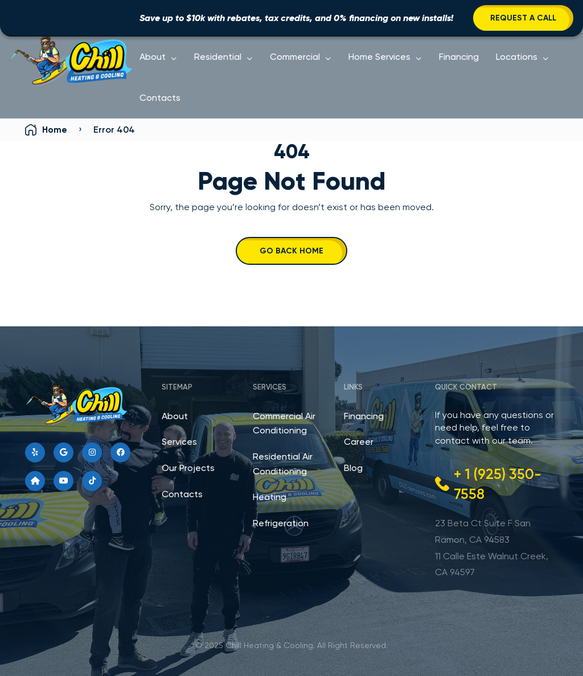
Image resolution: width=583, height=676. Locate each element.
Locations (516, 56)
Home (54, 129)
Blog (353, 467)
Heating (269, 496)
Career (358, 441)
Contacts (159, 97)
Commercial (295, 56)
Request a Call (523, 18)
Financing (459, 56)
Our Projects (188, 467)
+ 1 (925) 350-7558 (497, 484)
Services (179, 441)
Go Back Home (291, 251)
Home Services (379, 56)
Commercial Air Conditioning (284, 423)
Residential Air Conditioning (283, 464)
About (152, 56)
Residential (217, 56)
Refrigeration (281, 523)
